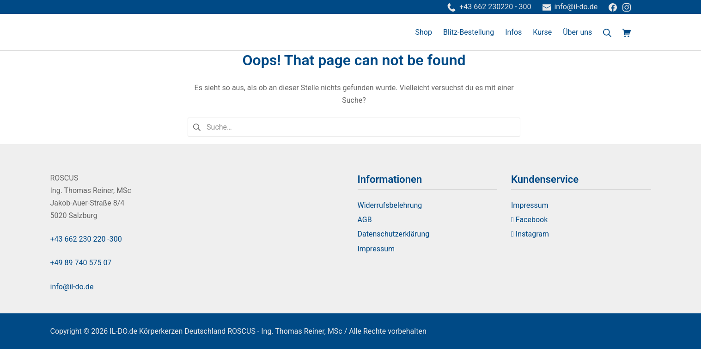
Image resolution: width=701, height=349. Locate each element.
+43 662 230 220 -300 (86, 239)
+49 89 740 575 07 (81, 262)
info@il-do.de (72, 286)
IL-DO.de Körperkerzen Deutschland (168, 331)
